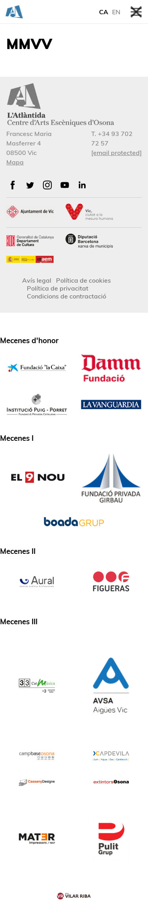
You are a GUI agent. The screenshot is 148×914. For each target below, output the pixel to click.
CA (103, 12)
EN (116, 12)
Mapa (15, 162)
